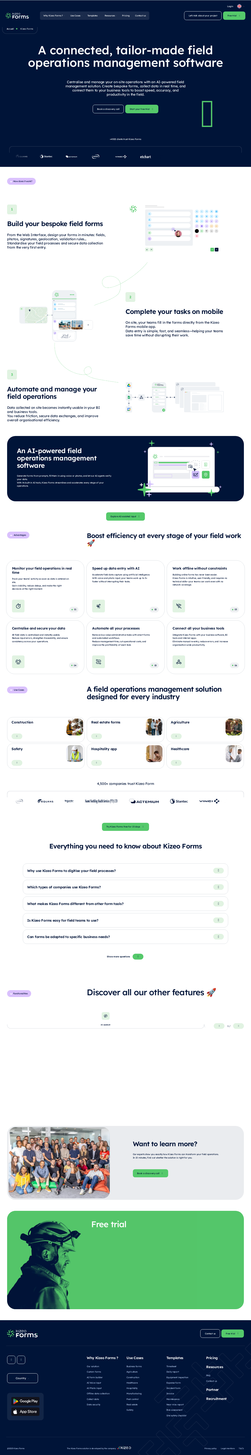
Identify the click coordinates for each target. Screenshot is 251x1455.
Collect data (93, 1398)
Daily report (172, 1371)
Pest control (132, 1398)
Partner (212, 1389)
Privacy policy (210, 1447)
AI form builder (95, 1376)
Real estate (132, 1404)
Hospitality (132, 1387)
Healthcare (132, 1382)
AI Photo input (94, 1387)
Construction (132, 1376)
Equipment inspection (177, 1376)
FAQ (208, 1375)
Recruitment (216, 1398)
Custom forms (94, 1371)
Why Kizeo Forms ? (53, 15)
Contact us (140, 15)
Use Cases (75, 15)
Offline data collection (98, 1393)
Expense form (173, 1382)
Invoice (170, 1393)
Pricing (125, 15)
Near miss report (175, 1404)
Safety (129, 1409)
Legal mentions (228, 1447)
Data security (93, 1404)
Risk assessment (174, 1409)
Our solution (93, 1365)
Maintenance (172, 1398)
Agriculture (132, 1371)
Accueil (10, 28)
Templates (92, 15)
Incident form (173, 1387)
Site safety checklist (176, 1414)
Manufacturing (133, 1393)
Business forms (133, 1365)
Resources (110, 15)
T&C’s (241, 1447)
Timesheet (171, 1365)
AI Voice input (94, 1382)
